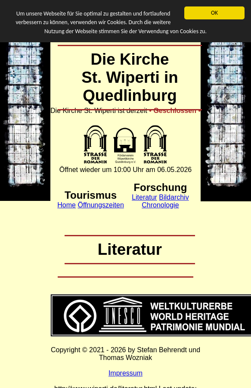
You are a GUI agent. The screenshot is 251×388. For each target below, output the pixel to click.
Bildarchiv (174, 197)
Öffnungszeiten (100, 205)
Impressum (125, 373)
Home (66, 205)
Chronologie (160, 205)
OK (214, 12)
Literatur (144, 197)
